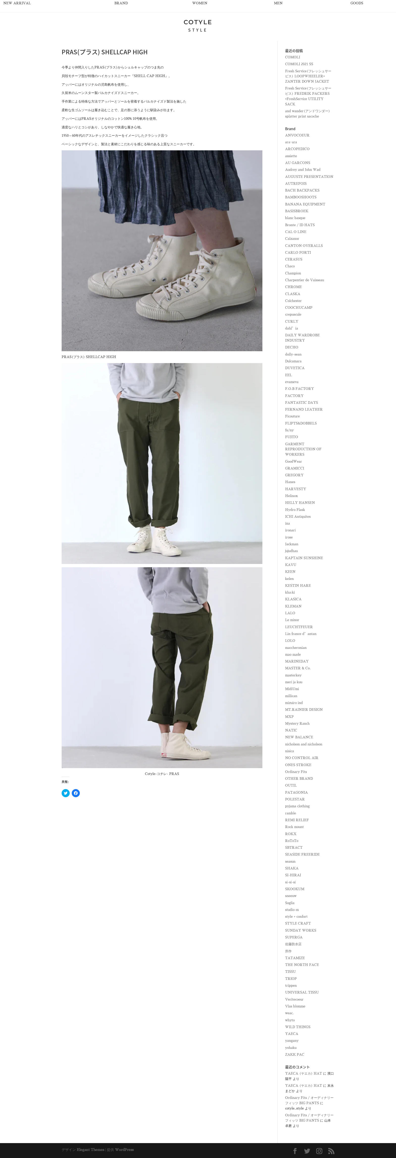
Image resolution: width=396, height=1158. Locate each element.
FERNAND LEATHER (304, 409)
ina (287, 523)
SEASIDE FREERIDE (302, 854)
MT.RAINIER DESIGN (304, 709)
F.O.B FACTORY (299, 388)
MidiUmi (292, 689)
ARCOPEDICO (297, 149)
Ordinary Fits (296, 771)
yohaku (290, 1047)
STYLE (198, 30)
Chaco (290, 266)
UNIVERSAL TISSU (302, 992)
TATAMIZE (295, 958)
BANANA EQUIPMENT (305, 204)
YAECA (291, 1033)
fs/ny (289, 430)
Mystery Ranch (297, 723)
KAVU (290, 564)
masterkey (293, 675)
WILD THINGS (297, 1027)
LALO (290, 613)
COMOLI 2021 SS (299, 64)
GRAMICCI (294, 468)
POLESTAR (295, 799)
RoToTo (291, 840)
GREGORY (294, 475)
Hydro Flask (295, 509)
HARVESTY (295, 489)
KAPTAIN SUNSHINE (304, 558)
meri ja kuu (293, 682)
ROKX (290, 834)
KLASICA (293, 599)
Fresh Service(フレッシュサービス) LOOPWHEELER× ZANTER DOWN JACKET (308, 76)
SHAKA (292, 868)
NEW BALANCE (299, 737)
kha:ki (290, 592)
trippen (291, 985)
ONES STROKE (298, 765)
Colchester (293, 300)
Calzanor (292, 238)
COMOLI (292, 57)
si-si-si (290, 882)
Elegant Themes (90, 1149)
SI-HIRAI (293, 875)
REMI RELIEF (297, 820)
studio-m (292, 909)
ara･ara (291, 142)
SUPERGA (294, 937)
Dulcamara (293, 361)
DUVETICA (295, 368)
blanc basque (295, 218)
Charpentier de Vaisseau (304, 280)
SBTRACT (294, 847)
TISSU (290, 971)
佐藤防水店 (293, 944)
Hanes (290, 482)
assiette (291, 156)
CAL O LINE (295, 231)
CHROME (293, 287)
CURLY (291, 321)
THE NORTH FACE (302, 964)
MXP (289, 716)
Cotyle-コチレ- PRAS (162, 773)
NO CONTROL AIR (301, 758)
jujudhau (291, 551)
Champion (293, 273)
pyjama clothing (297, 806)
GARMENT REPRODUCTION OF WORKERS (303, 449)
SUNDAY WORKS (300, 930)
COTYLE (198, 22)
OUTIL (291, 785)
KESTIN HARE (298, 585)
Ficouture (292, 416)
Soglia (289, 903)
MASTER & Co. (298, 668)
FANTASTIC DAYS (301, 402)
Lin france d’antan (300, 633)
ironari (290, 530)
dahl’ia (291, 328)
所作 (288, 951)
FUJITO (291, 437)
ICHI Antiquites (298, 516)
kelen (289, 578)
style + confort (296, 916)
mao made (293, 654)
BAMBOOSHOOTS (300, 197)
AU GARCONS (297, 162)
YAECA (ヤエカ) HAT (303, 1073)
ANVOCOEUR (297, 135)
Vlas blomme (295, 1006)
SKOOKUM (294, 889)
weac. (289, 1013)
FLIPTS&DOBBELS (301, 423)
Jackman (291, 544)
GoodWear (293, 461)
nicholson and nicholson (303, 744)
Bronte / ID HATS (300, 225)
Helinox (291, 496)
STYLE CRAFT (298, 923)
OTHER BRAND (299, 778)
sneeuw (290, 895)
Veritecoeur (294, 999)
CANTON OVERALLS (304, 245)
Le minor (292, 620)
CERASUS (293, 259)
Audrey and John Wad (302, 169)
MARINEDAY (297, 661)
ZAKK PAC (294, 1054)
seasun (290, 861)
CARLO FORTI (298, 252)
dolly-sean (293, 354)
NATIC (291, 730)
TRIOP (291, 978)
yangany (292, 1040)
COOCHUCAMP (298, 307)
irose (289, 537)
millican (291, 696)
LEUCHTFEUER (299, 627)
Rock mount (294, 827)
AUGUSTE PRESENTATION (309, 176)
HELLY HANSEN (300, 502)
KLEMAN (293, 606)
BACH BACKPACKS (302, 190)
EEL (288, 375)
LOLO (290, 640)
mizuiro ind (294, 702)
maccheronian (296, 647)
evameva (292, 382)
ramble (290, 813)
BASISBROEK (296, 211)
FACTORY (294, 395)
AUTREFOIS (296, 183)
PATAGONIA (296, 792)
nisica (289, 751)
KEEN (290, 571)
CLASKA (292, 294)
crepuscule (293, 314)
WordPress (124, 1149)
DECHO (291, 347)
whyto (290, 1020)
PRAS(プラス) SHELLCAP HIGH (89, 357)
